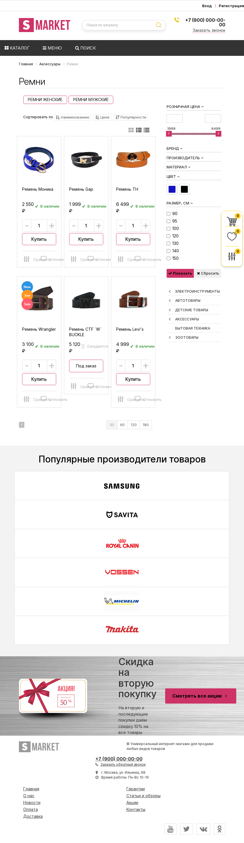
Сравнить (30, 258)
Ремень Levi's (130, 329)
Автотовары (187, 300)
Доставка (33, 816)
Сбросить (208, 273)
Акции (132, 802)
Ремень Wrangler (39, 329)
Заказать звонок (209, 30)
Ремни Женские (45, 99)
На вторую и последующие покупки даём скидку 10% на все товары (137, 695)
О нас (28, 795)
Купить (39, 239)
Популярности (131, 117)
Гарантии (135, 788)
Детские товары (191, 310)
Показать (180, 273)
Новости (31, 802)
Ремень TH (127, 189)
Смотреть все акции (200, 696)
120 (134, 424)
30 (112, 424)
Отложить (47, 258)
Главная (31, 788)
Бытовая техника (192, 328)
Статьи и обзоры (143, 795)
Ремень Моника (37, 189)
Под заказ (86, 366)
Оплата (30, 809)
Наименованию (72, 117)
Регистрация (231, 6)
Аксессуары (187, 319)
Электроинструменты (197, 291)
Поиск (85, 48)
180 (146, 424)
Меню (52, 48)
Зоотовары (186, 337)
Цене (102, 117)
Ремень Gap (81, 189)
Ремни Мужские (91, 99)
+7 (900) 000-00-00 (205, 22)
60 (122, 424)
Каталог (17, 48)
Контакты (135, 809)
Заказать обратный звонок (123, 764)
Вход (207, 6)
